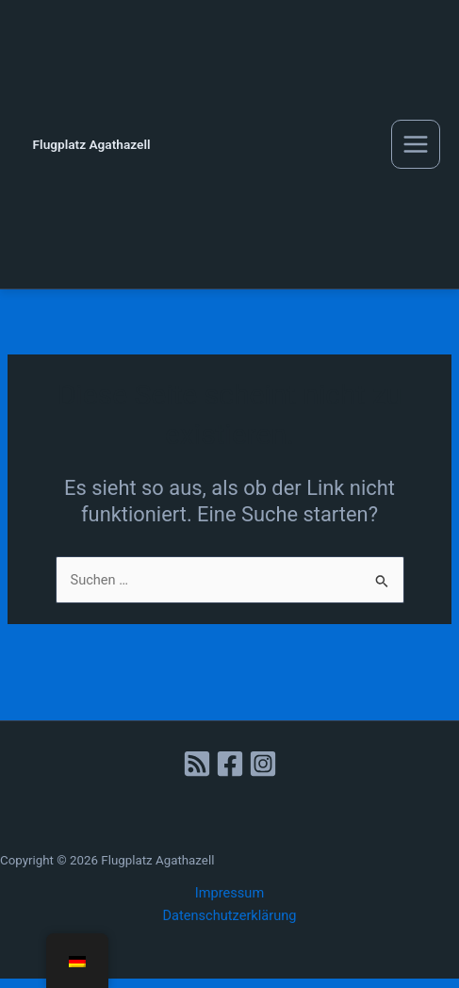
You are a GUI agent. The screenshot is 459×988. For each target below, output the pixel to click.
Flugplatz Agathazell (92, 144)
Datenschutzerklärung (230, 915)
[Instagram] (263, 763)
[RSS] (197, 763)
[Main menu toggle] (415, 144)
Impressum (229, 892)
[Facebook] (230, 763)
